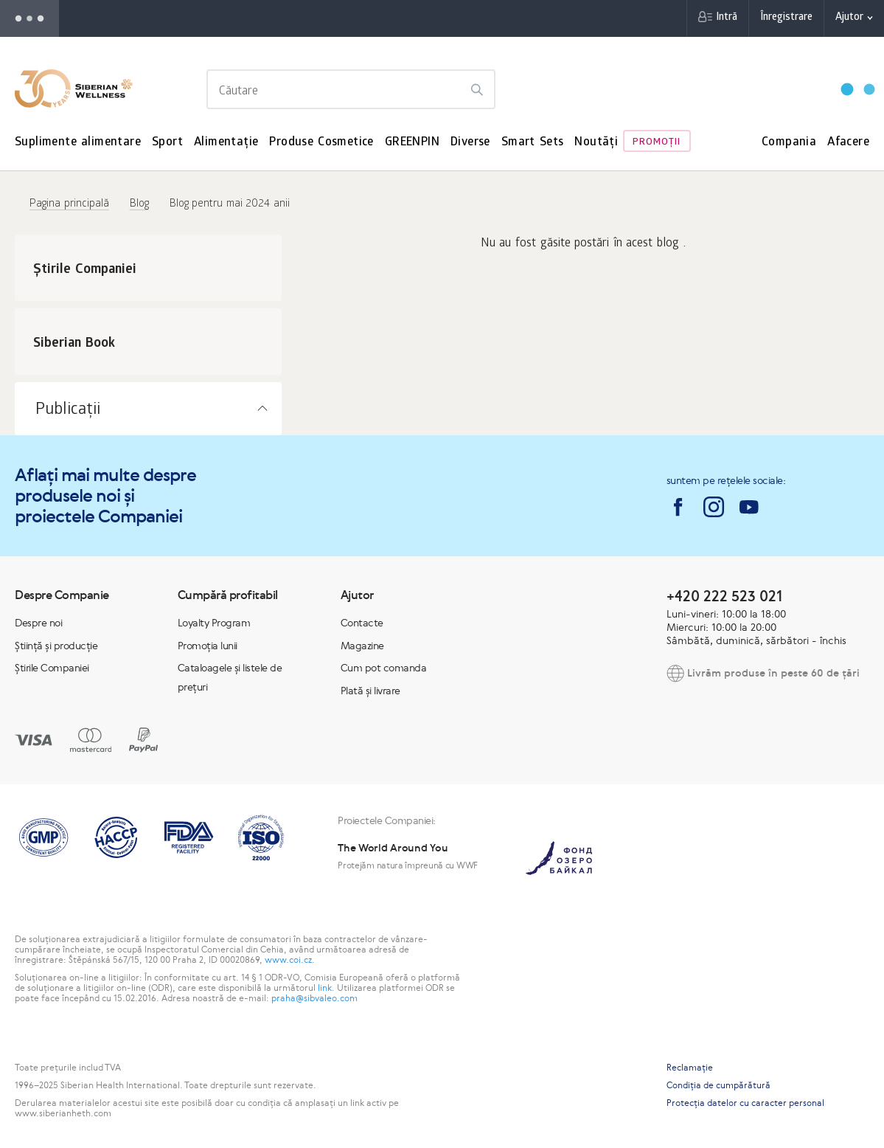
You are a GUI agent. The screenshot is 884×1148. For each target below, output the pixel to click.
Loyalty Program (214, 622)
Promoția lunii (207, 645)
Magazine (362, 645)
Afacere (848, 143)
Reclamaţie (690, 1067)
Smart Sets (532, 143)
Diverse (470, 143)
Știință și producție (56, 645)
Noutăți (596, 143)
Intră (726, 18)
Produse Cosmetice (321, 143)
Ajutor (849, 18)
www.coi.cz (288, 960)
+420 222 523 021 (724, 596)
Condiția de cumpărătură (718, 1085)
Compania (789, 143)
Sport (167, 143)
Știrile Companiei (52, 667)
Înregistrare (786, 18)
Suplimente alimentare (78, 143)
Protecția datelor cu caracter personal (745, 1103)
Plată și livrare (370, 690)
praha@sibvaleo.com (314, 998)
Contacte (362, 622)
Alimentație (226, 143)
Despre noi (38, 622)
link (325, 988)
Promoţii (657, 142)
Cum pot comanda (384, 667)
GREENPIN (412, 143)
